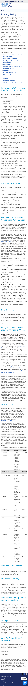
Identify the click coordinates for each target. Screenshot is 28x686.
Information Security (9, 75)
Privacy (10, 682)
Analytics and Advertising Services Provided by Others (12, 67)
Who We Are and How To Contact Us (12, 83)
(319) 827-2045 (18, 1)
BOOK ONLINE (9, 1)
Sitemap (20, 682)
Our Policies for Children (9, 72)
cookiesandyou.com (6, 420)
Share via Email (26, 674)
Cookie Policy (6, 70)
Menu (2, 10)
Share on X (23, 674)
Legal (7, 682)
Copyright (3, 682)
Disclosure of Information (10, 58)
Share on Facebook (25, 674)
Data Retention (7, 64)
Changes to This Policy (9, 80)
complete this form (6, 241)
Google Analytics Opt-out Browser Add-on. (13, 371)
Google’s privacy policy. (17, 367)
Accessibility (15, 682)
